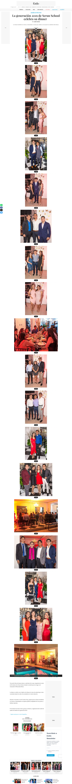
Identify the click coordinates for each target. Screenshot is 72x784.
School (23, 718)
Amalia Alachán (37, 21)
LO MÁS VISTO (36, 776)
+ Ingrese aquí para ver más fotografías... (18, 714)
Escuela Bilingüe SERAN (28, 718)
